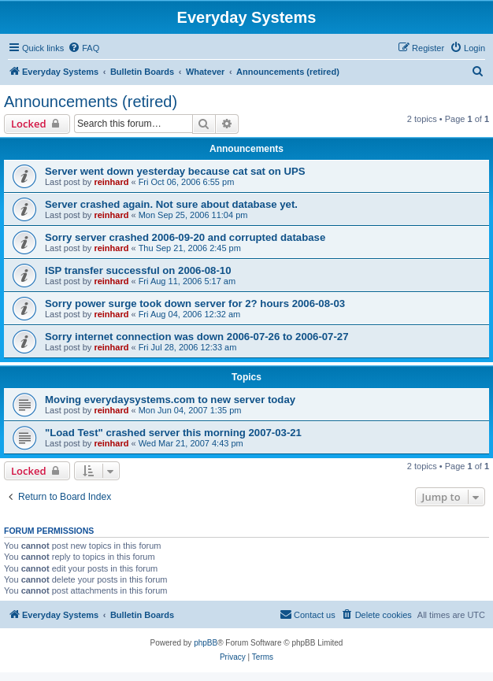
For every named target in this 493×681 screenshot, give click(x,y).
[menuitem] (83, 48)
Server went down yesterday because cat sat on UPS (175, 171)
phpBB (205, 642)
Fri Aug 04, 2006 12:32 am (190, 314)
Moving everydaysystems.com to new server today (170, 399)
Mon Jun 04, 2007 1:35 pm (190, 410)
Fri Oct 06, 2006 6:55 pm (187, 182)
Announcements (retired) (90, 101)
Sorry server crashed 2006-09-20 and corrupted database (185, 237)
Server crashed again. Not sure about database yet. (171, 204)
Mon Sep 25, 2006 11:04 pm (193, 215)
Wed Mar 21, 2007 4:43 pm (191, 443)
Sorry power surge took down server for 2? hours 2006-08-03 (195, 303)
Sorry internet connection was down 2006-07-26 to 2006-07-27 (197, 336)
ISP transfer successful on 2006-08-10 (138, 270)
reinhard (111, 182)
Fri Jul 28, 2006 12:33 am (188, 347)
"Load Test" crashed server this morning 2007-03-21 (173, 433)
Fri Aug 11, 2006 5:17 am (187, 281)
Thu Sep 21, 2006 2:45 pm (190, 248)
